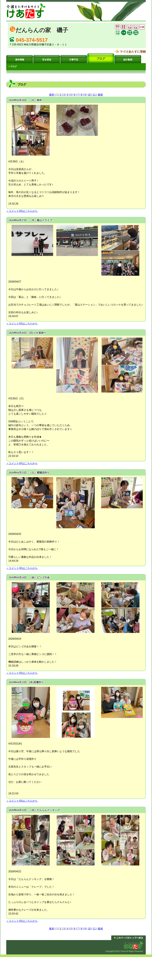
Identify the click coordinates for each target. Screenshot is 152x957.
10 (89, 94)
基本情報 (19, 59)
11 (94, 94)
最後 (100, 94)
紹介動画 (127, 59)
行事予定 (73, 59)
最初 (51, 94)
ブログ (100, 58)
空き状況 (46, 59)
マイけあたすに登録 (133, 51)
